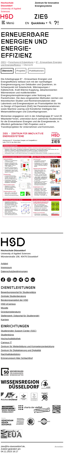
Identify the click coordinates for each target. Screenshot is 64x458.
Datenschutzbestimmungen (14, 271)
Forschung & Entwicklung (20, 62)
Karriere (5, 319)
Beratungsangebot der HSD (14, 300)
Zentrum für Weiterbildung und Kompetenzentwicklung (27, 346)
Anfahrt (4, 263)
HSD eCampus (8, 304)
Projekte (20, 70)
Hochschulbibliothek (11, 338)
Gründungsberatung (11, 311)
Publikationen (36, 70)
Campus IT (6, 342)
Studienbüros (7, 334)
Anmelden (59, 447)
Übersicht (7, 70)
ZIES (3, 62)
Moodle (4, 308)
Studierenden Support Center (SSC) (18, 330)
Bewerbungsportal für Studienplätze (18, 292)
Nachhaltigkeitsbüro (10, 354)
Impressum (6, 267)
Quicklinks (38, 23)
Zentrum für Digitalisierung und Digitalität (21, 350)
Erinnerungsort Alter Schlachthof (17, 358)
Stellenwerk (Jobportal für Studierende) (20, 315)
